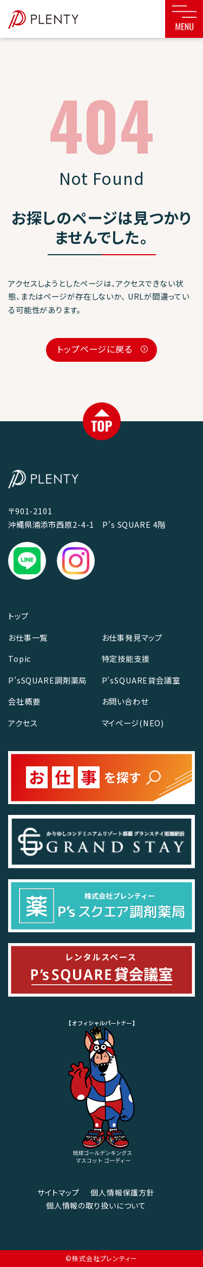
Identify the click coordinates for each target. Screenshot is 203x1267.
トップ (18, 615)
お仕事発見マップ (132, 637)
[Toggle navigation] (184, 19)
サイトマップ (58, 1192)
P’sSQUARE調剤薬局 (47, 680)
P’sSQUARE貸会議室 (141, 680)
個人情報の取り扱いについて (96, 1205)
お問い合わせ (125, 701)
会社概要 (24, 701)
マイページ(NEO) (133, 722)
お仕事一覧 (28, 637)
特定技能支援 (126, 658)
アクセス (22, 722)
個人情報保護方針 (122, 1192)
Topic (19, 658)
